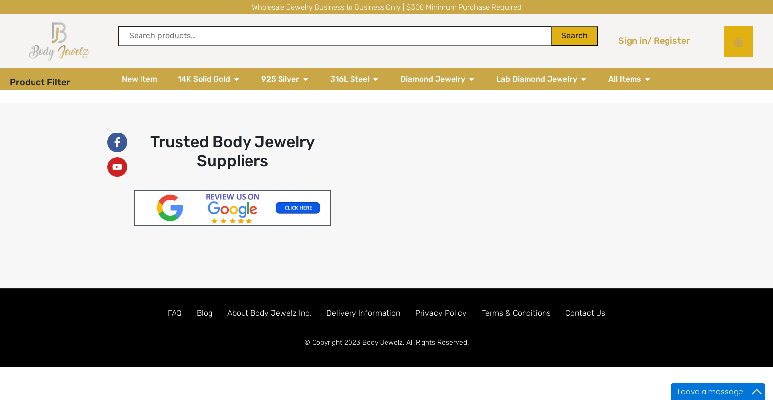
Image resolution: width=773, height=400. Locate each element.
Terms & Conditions (516, 334)
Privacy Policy (441, 334)
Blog (204, 334)
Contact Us (585, 334)
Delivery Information (363, 334)
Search (575, 35)
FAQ (175, 334)
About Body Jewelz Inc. (269, 334)
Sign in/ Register (654, 40)
